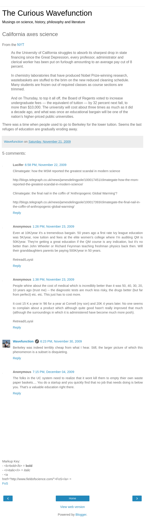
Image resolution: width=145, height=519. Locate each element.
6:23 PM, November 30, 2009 (61, 341)
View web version (72, 507)
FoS (5, 483)
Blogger (80, 514)
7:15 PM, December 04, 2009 (53, 372)
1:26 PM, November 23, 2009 (53, 226)
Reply (17, 213)
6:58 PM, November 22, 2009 (45, 165)
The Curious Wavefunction (47, 13)
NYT (20, 45)
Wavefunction (23, 341)
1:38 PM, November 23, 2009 (53, 279)
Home (72, 498)
